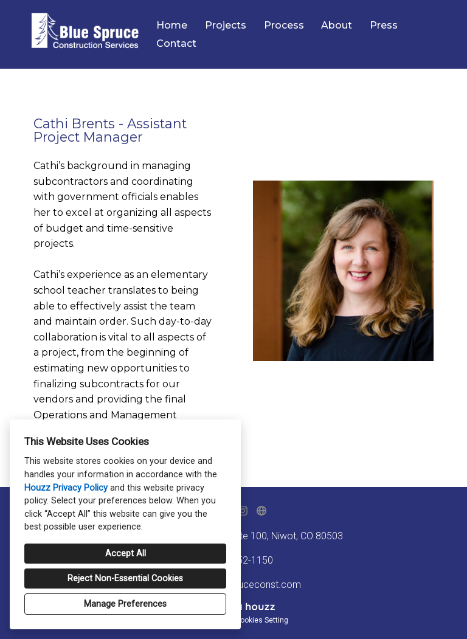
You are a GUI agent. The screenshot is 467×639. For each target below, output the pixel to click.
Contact (176, 43)
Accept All (125, 553)
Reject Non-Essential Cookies (125, 578)
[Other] (261, 511)
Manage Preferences (125, 604)
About (336, 25)
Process (284, 25)
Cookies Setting (261, 620)
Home (171, 25)
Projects (225, 25)
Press (384, 25)
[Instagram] (243, 511)
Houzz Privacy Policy (66, 488)
